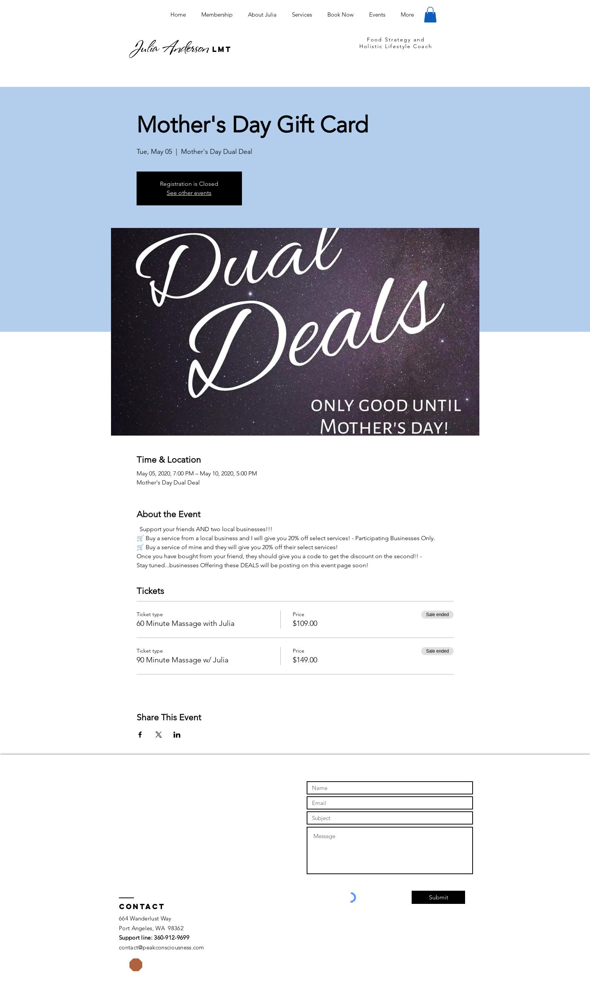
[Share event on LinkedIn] (177, 735)
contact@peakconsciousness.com (161, 947)
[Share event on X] (158, 735)
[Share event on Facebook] (140, 735)
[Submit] (438, 897)
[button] (430, 15)
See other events (189, 192)
